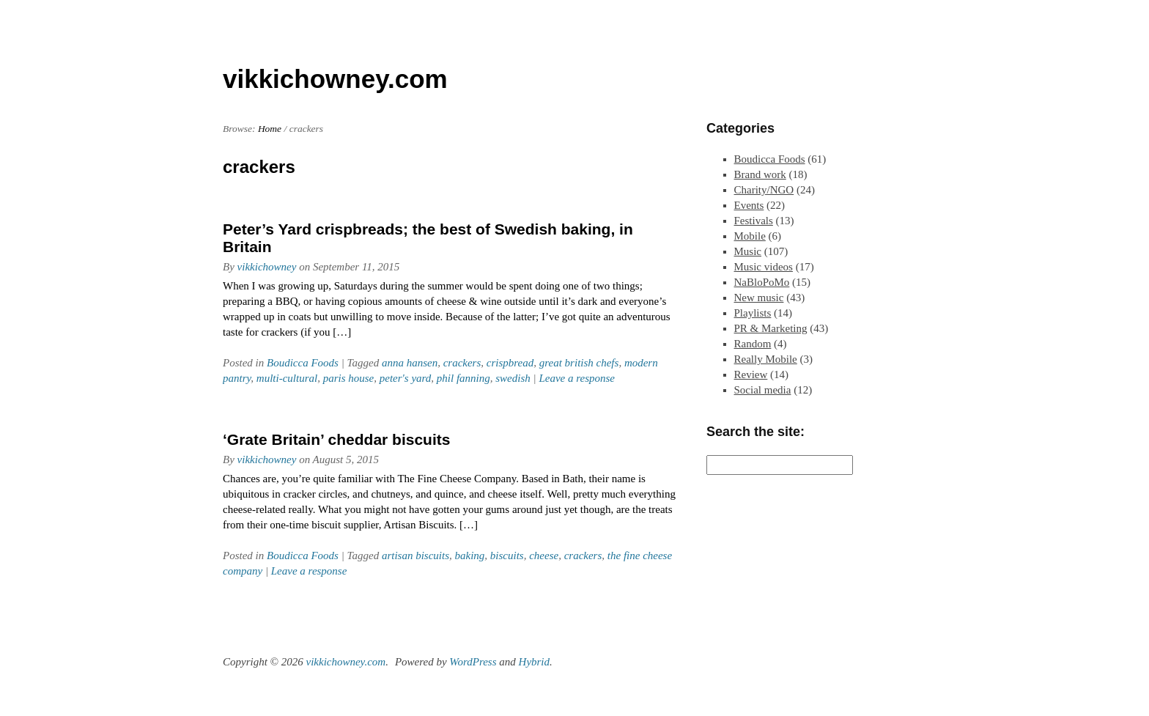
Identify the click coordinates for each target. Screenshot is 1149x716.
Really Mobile (765, 359)
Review (751, 374)
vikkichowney (267, 267)
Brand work (760, 174)
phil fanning (463, 378)
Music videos (763, 267)
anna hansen (409, 363)
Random (753, 344)
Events (749, 205)
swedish (513, 378)
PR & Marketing (771, 328)
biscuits (507, 555)
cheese (543, 555)
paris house (348, 378)
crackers (462, 363)
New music (759, 297)
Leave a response (577, 378)
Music (748, 251)
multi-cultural (286, 378)
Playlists (753, 313)
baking (470, 555)
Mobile (750, 236)
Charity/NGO (764, 190)
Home (269, 128)
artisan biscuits (415, 555)
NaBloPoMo (762, 282)
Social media (762, 390)
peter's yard (406, 378)
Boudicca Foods (303, 363)
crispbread (510, 363)
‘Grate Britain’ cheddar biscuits (336, 439)
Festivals (753, 220)
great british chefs (579, 363)
